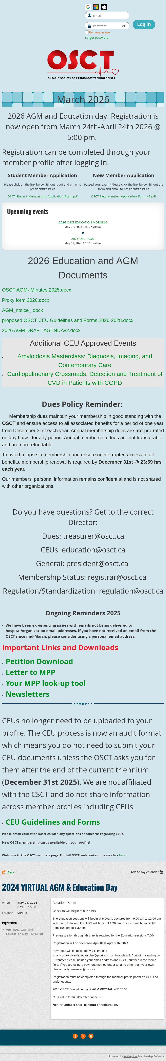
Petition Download (39, 661)
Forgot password (96, 37)
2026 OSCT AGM (83, 239)
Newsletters (27, 694)
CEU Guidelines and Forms (53, 822)
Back (11, 872)
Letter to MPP (30, 672)
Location (7, 913)
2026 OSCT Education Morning (83, 222)
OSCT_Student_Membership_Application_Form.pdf (42, 196)
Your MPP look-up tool (46, 683)
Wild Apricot (131, 1056)
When (6, 902)
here (122, 855)
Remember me (99, 32)
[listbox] (147, 872)
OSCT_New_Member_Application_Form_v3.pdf (123, 196)
